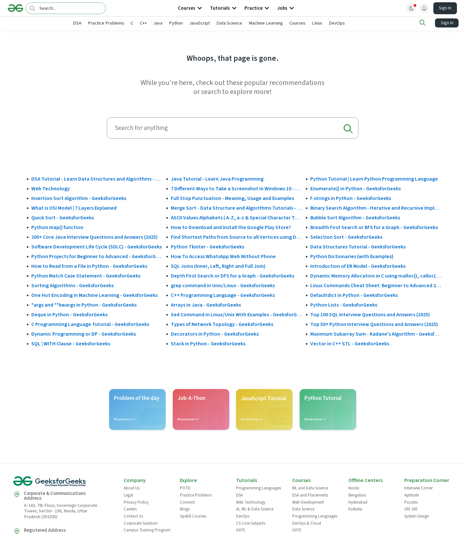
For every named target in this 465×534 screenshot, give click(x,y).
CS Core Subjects (250, 523)
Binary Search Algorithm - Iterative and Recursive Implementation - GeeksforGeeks (376, 207)
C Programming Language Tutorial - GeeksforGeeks (90, 324)
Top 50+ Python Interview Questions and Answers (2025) (374, 324)
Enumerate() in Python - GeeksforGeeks (355, 188)
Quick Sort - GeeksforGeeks (62, 217)
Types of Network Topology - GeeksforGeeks (222, 324)
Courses (319, 23)
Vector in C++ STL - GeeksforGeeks (349, 343)
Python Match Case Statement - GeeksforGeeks (85, 275)
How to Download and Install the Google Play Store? (231, 227)
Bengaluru (357, 494)
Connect (187, 502)
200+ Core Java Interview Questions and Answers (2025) (94, 236)
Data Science (251, 23)
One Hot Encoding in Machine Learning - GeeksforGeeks (94, 294)
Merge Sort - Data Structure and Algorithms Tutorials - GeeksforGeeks (236, 207)
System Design (416, 515)
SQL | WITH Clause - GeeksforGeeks (70, 343)
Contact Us (133, 515)
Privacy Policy (136, 502)
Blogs (185, 509)
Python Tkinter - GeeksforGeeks (207, 246)
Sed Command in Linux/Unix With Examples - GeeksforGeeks (236, 314)
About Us (132, 488)
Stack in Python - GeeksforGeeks (208, 343)
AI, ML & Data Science (255, 509)
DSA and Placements (310, 494)
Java (179, 23)
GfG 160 (410, 509)
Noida (353, 488)
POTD (185, 488)
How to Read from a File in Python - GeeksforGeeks (89, 265)
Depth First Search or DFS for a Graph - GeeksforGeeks (232, 275)
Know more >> (124, 419)
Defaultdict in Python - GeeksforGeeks (354, 294)
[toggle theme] (411, 8)
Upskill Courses (193, 515)
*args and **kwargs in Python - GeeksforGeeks (84, 304)
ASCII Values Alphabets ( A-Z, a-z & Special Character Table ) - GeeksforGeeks (236, 217)
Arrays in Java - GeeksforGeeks (206, 304)
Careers (130, 509)
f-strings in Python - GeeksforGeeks (350, 198)
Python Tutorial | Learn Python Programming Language (374, 178)
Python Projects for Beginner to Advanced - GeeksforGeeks (97, 256)
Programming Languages (258, 488)
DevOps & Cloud (306, 523)
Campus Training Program (147, 530)
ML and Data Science (310, 488)
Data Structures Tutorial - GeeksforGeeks (358, 246)
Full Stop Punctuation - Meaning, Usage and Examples (232, 198)
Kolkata (355, 509)
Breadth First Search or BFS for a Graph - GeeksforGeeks (374, 227)
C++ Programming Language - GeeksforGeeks (223, 294)
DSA (98, 23)
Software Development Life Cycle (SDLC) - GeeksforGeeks (96, 246)
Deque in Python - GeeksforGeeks (69, 314)
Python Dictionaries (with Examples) (351, 256)
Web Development (308, 502)
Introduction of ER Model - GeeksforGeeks (358, 265)
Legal (128, 494)
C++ (164, 23)
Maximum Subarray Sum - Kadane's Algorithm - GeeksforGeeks (376, 333)
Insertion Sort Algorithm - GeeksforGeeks (78, 198)
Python (197, 23)
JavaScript (221, 23)
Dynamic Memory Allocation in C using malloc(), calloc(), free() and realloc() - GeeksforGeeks (376, 275)
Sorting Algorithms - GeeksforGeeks (72, 285)
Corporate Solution (141, 523)
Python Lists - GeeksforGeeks (343, 304)
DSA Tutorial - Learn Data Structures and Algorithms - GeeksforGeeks (97, 178)
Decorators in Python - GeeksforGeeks (215, 333)
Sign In (445, 8)
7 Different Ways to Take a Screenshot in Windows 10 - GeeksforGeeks (236, 188)
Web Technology (50, 188)
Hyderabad (357, 502)
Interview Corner (418, 488)
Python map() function (57, 227)
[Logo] (15, 8)
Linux (338, 23)
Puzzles (411, 502)
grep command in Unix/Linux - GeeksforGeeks (223, 285)
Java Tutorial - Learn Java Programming (217, 178)
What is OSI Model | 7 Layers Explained (74, 207)
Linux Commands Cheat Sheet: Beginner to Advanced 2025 (376, 285)
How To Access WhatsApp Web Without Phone (223, 256)
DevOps (358, 23)
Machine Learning (287, 23)
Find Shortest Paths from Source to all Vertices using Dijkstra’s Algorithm (236, 236)
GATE (240, 530)
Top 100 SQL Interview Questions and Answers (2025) (370, 314)
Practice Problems (127, 23)
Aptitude (411, 494)
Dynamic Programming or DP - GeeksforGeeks (83, 333)
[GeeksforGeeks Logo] (63, 483)
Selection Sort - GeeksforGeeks (346, 236)
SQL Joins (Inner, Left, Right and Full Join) (218, 265)
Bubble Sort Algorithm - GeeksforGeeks (355, 217)
